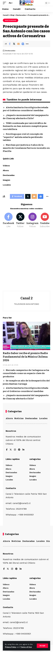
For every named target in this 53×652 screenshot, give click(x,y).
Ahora (9, 418)
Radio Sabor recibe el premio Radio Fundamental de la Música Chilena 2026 (25, 357)
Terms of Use (26, 647)
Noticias (19, 418)
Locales (43, 418)
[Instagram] (32, 220)
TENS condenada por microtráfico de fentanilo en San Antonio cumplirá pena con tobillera (25, 126)
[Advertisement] (26, 261)
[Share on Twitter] (14, 44)
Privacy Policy (10, 647)
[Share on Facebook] (10, 44)
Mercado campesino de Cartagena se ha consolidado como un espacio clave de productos (26, 373)
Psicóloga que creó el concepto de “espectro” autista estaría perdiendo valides (23, 137)
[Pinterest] (19, 450)
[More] (27, 44)
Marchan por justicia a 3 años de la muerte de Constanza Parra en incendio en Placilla (26, 148)
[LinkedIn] (23, 450)
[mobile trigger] (5, 3)
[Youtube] (44, 220)
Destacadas (10, 20)
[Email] (18, 44)
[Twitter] (20, 220)
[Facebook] (8, 220)
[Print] (23, 44)
